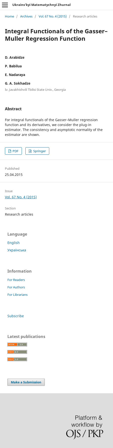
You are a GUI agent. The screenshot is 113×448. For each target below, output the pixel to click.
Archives (26, 16)
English (13, 242)
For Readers (16, 280)
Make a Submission (26, 382)
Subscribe (15, 316)
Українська (16, 250)
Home (9, 16)
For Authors (16, 287)
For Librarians (17, 294)
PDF (15, 151)
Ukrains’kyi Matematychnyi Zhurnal (41, 4)
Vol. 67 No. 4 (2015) (53, 16)
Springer (39, 151)
